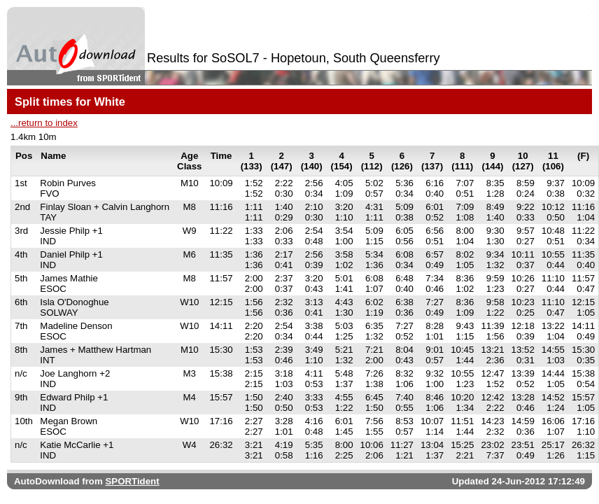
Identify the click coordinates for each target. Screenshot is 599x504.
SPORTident (132, 481)
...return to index (44, 123)
